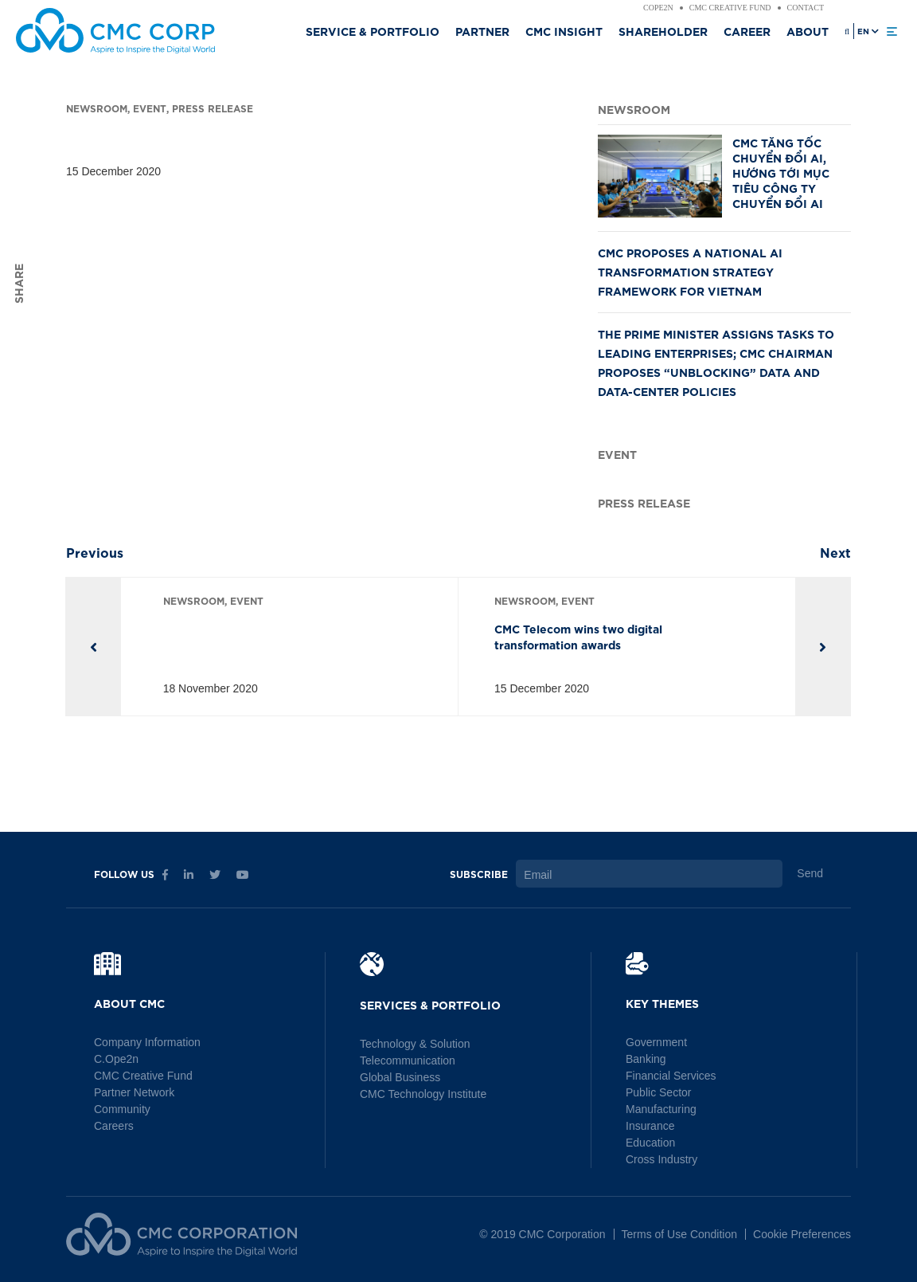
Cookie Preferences (802, 1234)
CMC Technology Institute (423, 1094)
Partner (482, 30)
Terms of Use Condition (680, 1234)
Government (656, 1042)
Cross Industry (661, 1159)
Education (650, 1142)
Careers (114, 1125)
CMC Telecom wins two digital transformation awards (578, 636)
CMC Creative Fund (730, 8)
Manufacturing (661, 1109)
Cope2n (658, 8)
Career (747, 30)
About (807, 30)
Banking (646, 1059)
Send (810, 873)
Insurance (650, 1125)
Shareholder (663, 30)
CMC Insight (564, 30)
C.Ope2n (116, 1059)
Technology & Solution (415, 1043)
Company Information (147, 1042)
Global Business (400, 1077)
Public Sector (658, 1092)
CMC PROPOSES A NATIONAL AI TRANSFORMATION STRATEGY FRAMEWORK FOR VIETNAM (690, 271)
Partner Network (134, 1092)
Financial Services (671, 1075)
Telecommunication (407, 1060)
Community (122, 1109)
